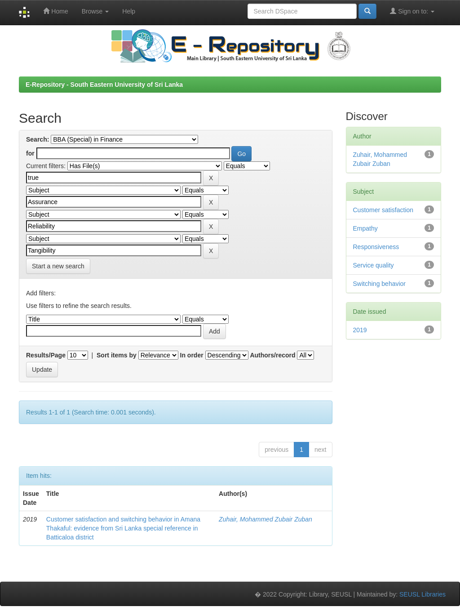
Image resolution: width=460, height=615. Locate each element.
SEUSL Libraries (422, 594)
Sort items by (117, 355)
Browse (95, 11)
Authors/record (272, 355)
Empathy (365, 228)
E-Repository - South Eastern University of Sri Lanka (104, 84)
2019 (360, 330)
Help (128, 11)
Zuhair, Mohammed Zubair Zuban (265, 519)
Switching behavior (379, 283)
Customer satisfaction (383, 210)
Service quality (373, 265)
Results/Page (46, 355)
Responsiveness (376, 246)
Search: (37, 139)
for (30, 153)
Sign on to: (412, 11)
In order (191, 355)
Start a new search (58, 266)
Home (55, 11)
